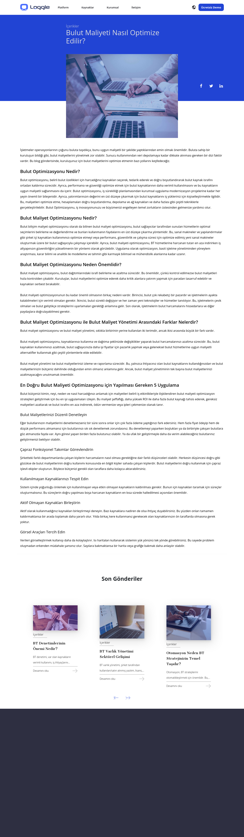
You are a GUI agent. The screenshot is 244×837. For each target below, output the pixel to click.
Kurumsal (113, 7)
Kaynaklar (87, 7)
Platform (63, 7)
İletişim (136, 7)
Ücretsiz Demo (211, 7)
